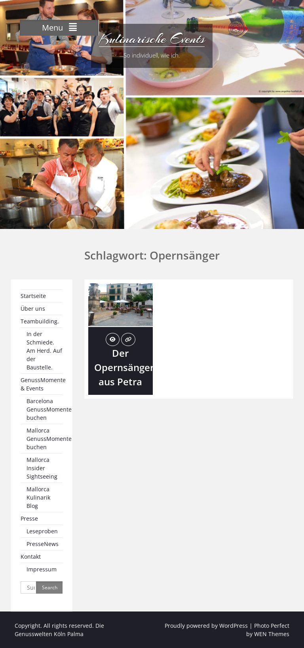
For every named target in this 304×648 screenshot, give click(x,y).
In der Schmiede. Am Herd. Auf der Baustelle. (44, 350)
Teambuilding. (40, 321)
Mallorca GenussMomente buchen (49, 439)
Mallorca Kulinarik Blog (38, 497)
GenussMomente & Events (43, 384)
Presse (29, 518)
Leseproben (42, 531)
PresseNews (43, 544)
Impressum (42, 569)
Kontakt (31, 556)
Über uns (33, 308)
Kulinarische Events (152, 39)
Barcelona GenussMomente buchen (49, 409)
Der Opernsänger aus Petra (124, 367)
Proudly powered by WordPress (206, 625)
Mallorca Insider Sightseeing (42, 468)
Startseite (33, 296)
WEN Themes (271, 634)
